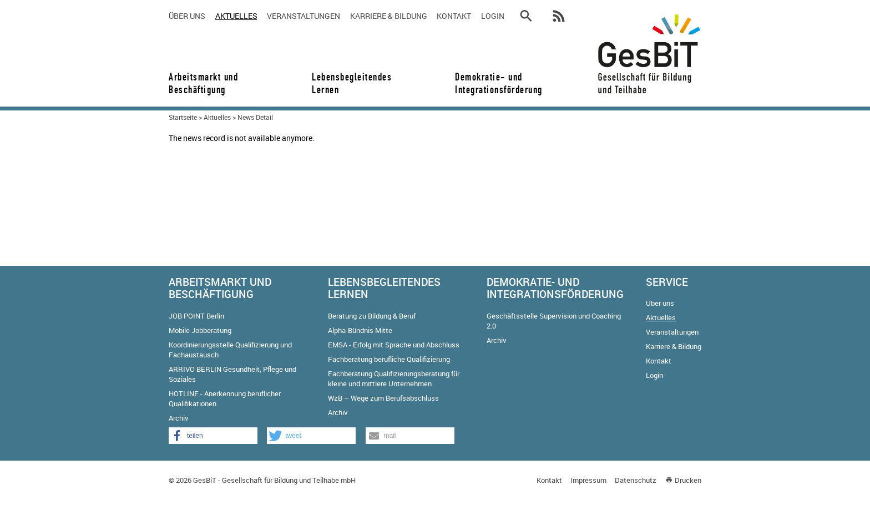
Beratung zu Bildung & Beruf (372, 316)
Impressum (588, 480)
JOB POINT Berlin (196, 316)
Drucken (688, 480)
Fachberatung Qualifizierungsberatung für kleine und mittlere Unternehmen (393, 378)
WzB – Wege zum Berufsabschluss (383, 398)
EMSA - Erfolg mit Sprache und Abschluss (393, 345)
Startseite (183, 117)
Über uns (187, 16)
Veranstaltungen (303, 16)
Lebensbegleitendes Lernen (352, 83)
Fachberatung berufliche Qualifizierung (389, 359)
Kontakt (454, 16)
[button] (213, 435)
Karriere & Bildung (388, 16)
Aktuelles (236, 16)
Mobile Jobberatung (200, 330)
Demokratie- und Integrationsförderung (495, 83)
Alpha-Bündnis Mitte (360, 330)
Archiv (179, 418)
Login (492, 16)
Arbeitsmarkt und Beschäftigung (203, 83)
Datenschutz (635, 480)
